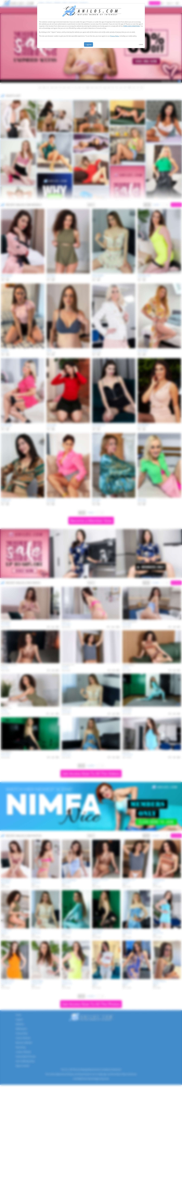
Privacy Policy (114, 36)
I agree (88, 44)
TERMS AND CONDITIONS (131, 26)
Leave (141, 44)
